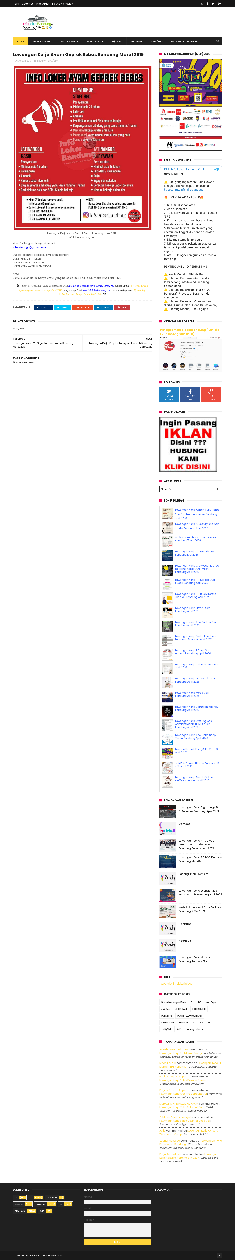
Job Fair (165, 1009)
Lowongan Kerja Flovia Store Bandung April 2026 (193, 609)
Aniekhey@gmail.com (173, 1049)
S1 (194, 1022)
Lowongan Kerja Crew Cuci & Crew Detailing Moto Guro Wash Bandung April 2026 (197, 569)
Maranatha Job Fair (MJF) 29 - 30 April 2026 (196, 750)
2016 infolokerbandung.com (45, 1255)
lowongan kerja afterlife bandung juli (183, 1094)
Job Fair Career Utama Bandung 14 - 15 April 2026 (197, 764)
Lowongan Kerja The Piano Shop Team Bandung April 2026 (195, 736)
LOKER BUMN (199, 1009)
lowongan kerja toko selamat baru (181, 1107)
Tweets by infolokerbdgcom (177, 983)
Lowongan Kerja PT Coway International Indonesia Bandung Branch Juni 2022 (196, 844)
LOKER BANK (181, 1009)
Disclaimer (42, 3)
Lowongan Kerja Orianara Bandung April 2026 (197, 666)
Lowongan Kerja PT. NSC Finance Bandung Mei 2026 (195, 553)
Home (16, 3)
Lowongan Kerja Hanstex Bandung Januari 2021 (195, 959)
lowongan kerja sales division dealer (182, 1080)
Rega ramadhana (170, 1154)
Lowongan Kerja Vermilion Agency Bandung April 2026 (196, 708)
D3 (199, 1002)
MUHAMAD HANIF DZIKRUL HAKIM (178, 1103)
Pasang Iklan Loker (184, 41)
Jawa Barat (67, 41)
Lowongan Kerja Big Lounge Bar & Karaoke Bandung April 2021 (200, 809)
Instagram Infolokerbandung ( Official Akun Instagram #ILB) (189, 332)
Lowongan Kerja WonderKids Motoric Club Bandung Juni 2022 (200, 892)
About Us (28, 3)
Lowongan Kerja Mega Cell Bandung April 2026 (192, 694)
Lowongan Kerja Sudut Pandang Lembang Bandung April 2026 (195, 637)
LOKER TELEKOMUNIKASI (189, 1015)
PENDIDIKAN (167, 1022)
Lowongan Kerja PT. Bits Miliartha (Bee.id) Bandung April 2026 (195, 595)
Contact (184, 824)
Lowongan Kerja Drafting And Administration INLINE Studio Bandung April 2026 (193, 724)
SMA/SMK (157, 41)
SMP (178, 1029)
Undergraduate (194, 1029)
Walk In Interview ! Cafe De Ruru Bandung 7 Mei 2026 (195, 539)
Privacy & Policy (62, 3)
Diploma (136, 41)
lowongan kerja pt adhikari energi (180, 1053)
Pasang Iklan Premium (193, 874)
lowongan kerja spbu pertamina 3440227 (188, 1156)
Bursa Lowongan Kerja (173, 1002)
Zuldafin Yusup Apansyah (175, 1117)
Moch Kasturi (167, 1063)
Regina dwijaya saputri (173, 1076)
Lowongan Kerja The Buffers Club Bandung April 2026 (196, 623)
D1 (192, 1002)
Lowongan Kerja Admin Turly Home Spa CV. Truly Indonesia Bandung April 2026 (197, 514)
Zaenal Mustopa (169, 1141)
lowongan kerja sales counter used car (184, 1121)
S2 (201, 1022)
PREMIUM (42, 60)
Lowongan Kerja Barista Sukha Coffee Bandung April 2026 (194, 779)
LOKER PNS (166, 1015)
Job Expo (211, 1002)
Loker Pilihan (41, 41)
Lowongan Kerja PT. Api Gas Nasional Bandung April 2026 (193, 652)
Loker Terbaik (94, 41)
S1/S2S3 (116, 41)
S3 (209, 1022)
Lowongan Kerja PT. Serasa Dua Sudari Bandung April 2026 (195, 581)
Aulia (162, 1130)
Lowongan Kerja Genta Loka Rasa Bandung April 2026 (196, 680)
